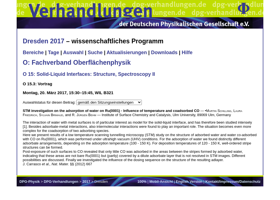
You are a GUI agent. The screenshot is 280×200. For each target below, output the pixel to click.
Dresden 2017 (43, 41)
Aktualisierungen (127, 52)
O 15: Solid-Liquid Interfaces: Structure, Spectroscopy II (89, 74)
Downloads (164, 52)
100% (142, 181)
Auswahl (73, 52)
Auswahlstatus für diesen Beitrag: (49, 102)
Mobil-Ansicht (161, 181)
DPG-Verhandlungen (61, 181)
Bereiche (33, 52)
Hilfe (187, 52)
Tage (53, 52)
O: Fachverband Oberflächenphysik (77, 62)
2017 (86, 181)
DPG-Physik (29, 181)
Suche (95, 52)
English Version (189, 181)
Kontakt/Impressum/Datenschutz (233, 181)
